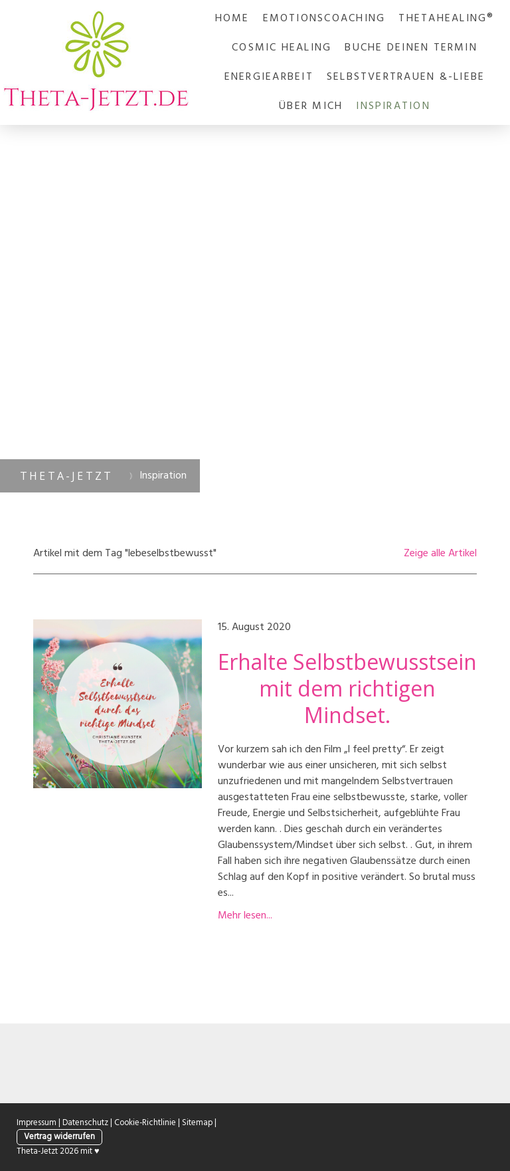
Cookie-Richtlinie (145, 1123)
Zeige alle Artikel (440, 553)
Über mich (311, 106)
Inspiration (393, 106)
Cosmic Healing (281, 47)
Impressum (36, 1123)
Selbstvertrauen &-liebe (406, 77)
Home (232, 18)
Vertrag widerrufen (59, 1137)
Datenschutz (85, 1123)
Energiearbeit (268, 77)
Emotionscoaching (324, 18)
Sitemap (197, 1123)
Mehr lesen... (245, 915)
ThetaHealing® (446, 18)
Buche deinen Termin (411, 47)
